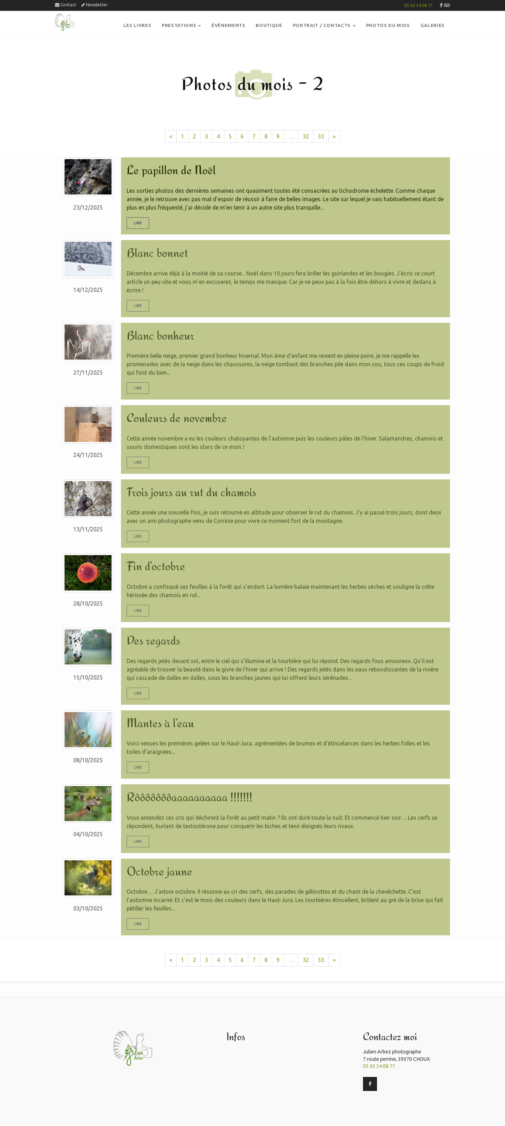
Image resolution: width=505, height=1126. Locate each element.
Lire (138, 223)
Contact (65, 4)
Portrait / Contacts (324, 25)
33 (321, 136)
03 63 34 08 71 (418, 5)
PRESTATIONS (181, 25)
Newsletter (94, 4)
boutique (269, 25)
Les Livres (137, 25)
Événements (228, 25)
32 (306, 136)
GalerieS (432, 25)
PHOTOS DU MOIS (388, 25)
